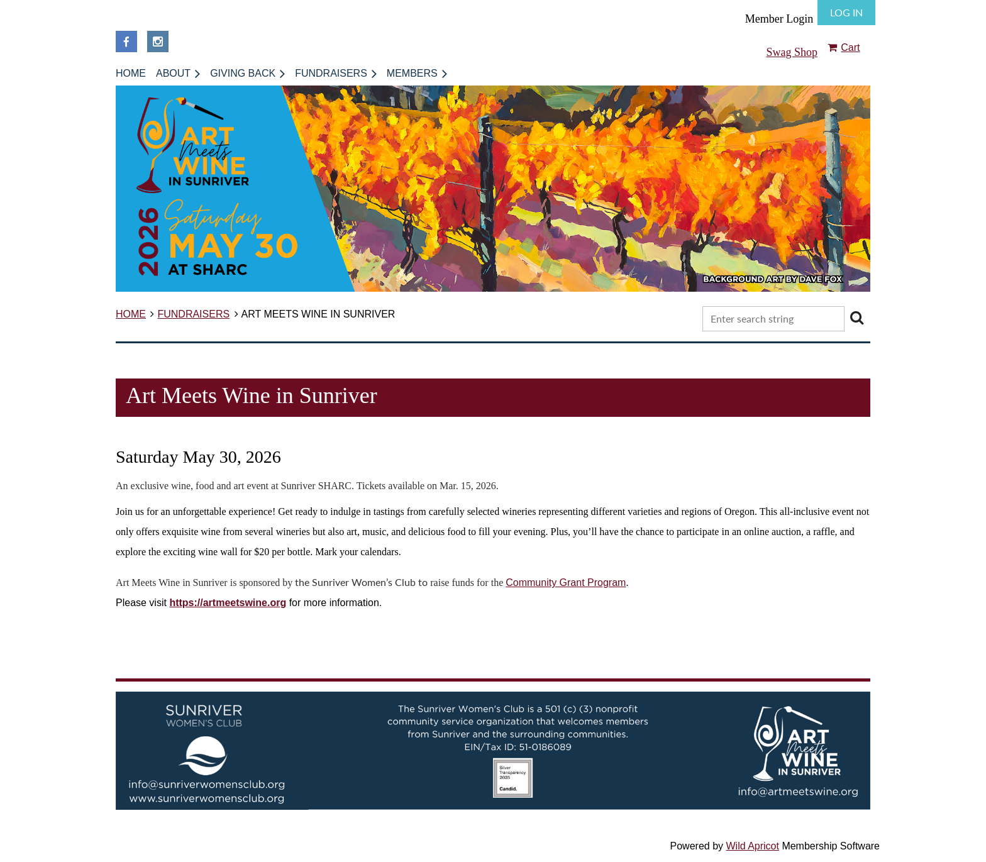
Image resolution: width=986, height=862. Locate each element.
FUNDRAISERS (193, 314)
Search (856, 317)
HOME (131, 314)
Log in (846, 12)
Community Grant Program (566, 582)
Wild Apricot (752, 846)
